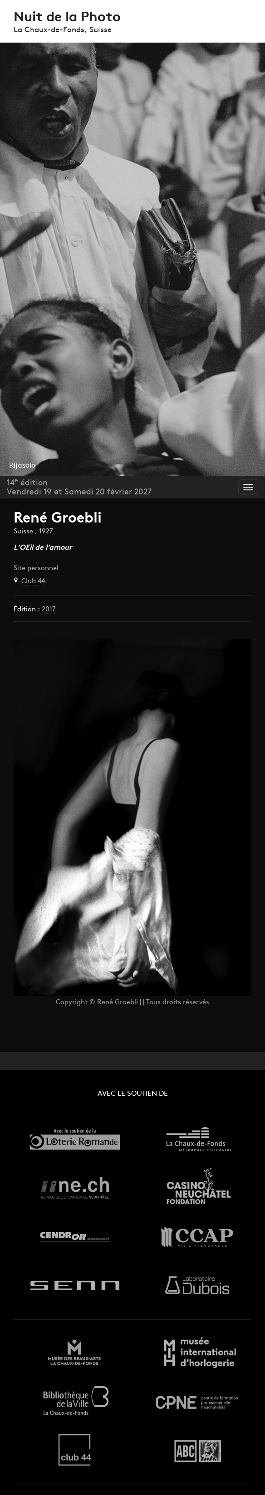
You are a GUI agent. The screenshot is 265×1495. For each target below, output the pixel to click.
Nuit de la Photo (67, 18)
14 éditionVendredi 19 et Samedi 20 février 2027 (79, 487)
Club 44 (33, 581)
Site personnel (36, 568)
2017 (48, 609)
